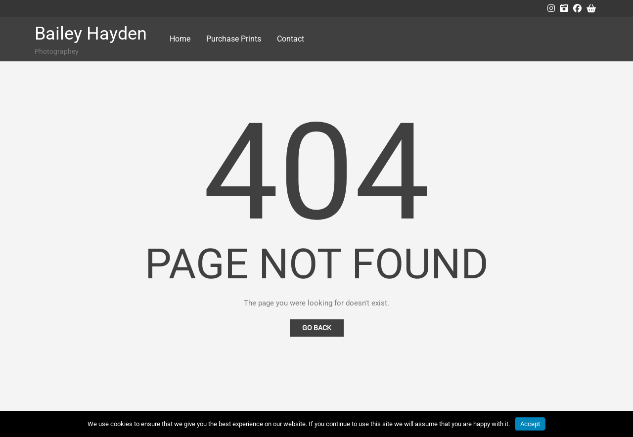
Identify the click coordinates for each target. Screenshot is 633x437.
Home (180, 39)
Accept (530, 424)
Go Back (316, 328)
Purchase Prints (233, 39)
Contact (290, 39)
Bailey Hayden (91, 33)
